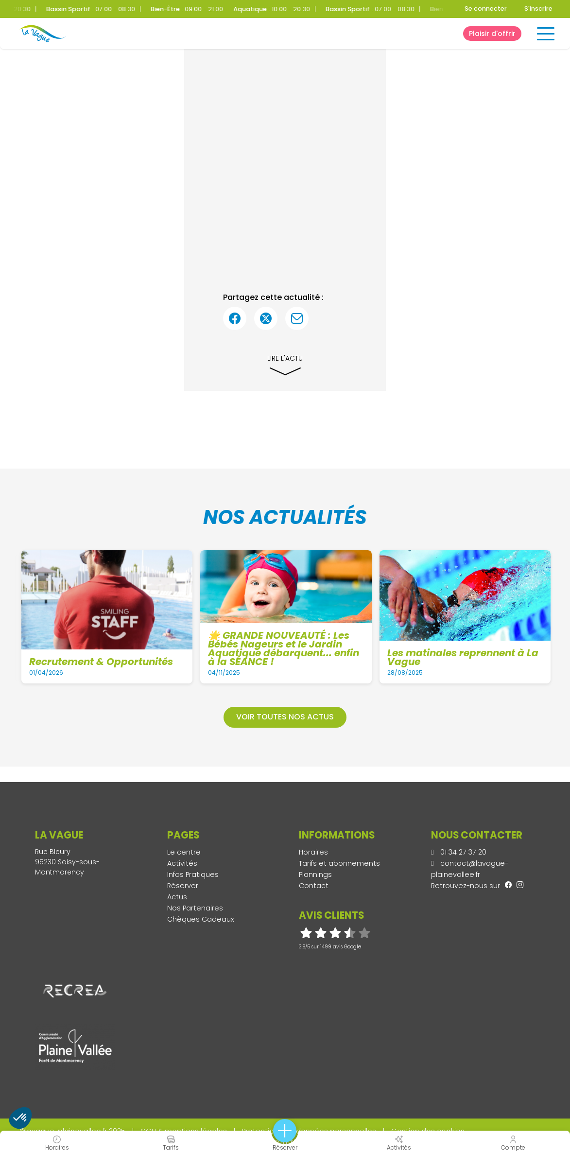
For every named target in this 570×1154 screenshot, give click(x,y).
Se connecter (486, 8)
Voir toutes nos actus (285, 716)
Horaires (313, 852)
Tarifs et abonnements (339, 863)
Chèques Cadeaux (200, 919)
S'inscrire (538, 8)
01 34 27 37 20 (458, 852)
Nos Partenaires (195, 908)
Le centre (184, 852)
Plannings (315, 874)
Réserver (182, 886)
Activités (182, 863)
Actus (177, 897)
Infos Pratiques (193, 874)
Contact (313, 886)
